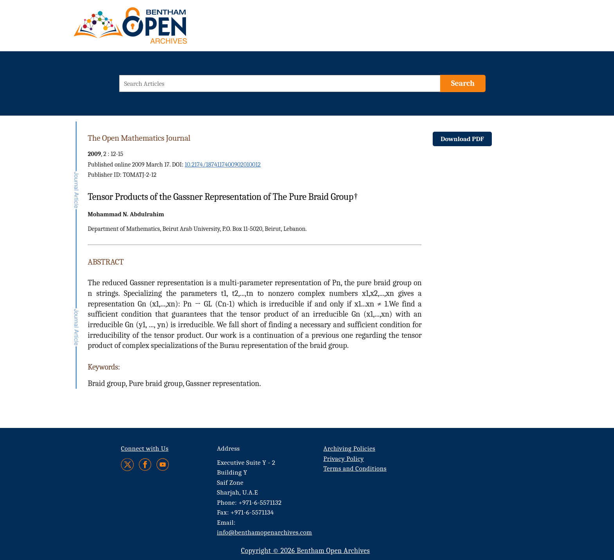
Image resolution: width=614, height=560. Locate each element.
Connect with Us (144, 448)
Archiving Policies (349, 448)
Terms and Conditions (354, 468)
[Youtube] (163, 464)
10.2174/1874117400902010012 (223, 164)
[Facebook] (145, 464)
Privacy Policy (343, 458)
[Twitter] (128, 464)
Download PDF (462, 139)
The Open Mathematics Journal (139, 138)
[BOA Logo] (153, 28)
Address (228, 448)
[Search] (463, 83)
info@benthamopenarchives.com (264, 532)
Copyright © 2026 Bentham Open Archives (305, 551)
